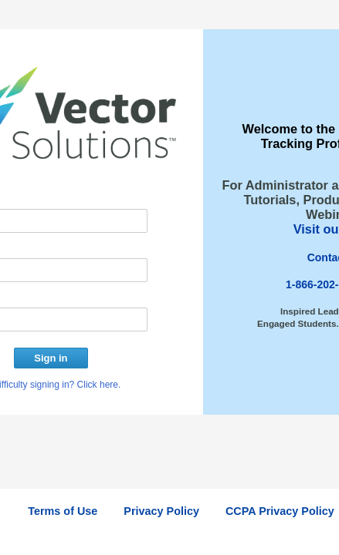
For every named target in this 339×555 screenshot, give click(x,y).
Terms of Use (62, 511)
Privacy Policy (161, 511)
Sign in (50, 358)
